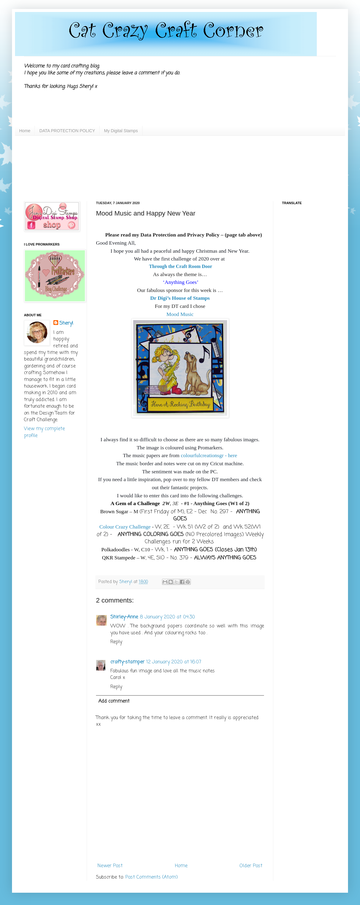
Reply (116, 642)
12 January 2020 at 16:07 (173, 662)
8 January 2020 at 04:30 (167, 617)
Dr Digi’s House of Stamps (180, 298)
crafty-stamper (127, 662)
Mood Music (180, 314)
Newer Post (110, 866)
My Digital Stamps (121, 130)
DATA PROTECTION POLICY (67, 130)
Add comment (114, 701)
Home (24, 130)
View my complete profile (44, 432)
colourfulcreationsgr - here (209, 455)
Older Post (250, 866)
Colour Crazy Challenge (125, 527)
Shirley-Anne (124, 617)
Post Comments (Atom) (151, 877)
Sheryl (66, 323)
